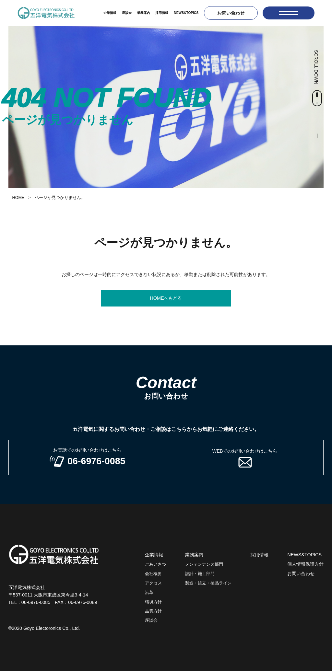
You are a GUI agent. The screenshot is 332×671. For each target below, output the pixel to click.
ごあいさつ (155, 564)
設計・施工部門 (200, 574)
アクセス (153, 583)
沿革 (149, 592)
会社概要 (153, 574)
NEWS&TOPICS (186, 13)
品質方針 (153, 611)
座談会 (127, 13)
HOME (18, 197)
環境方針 (153, 602)
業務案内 (143, 13)
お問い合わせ (230, 13)
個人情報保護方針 (305, 564)
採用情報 (161, 13)
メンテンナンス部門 (204, 564)
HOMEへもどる (166, 298)
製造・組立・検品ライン (208, 583)
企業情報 (109, 13)
